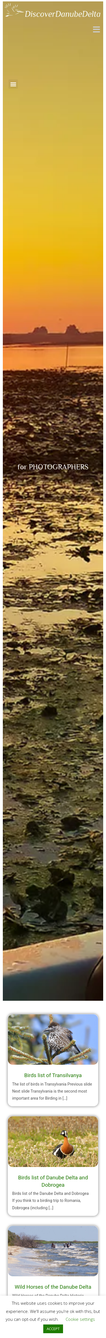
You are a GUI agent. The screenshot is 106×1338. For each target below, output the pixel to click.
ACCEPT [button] (53, 1328)
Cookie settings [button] (80, 1319)
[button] (13, 84)
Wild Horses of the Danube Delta (53, 1287)
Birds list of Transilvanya (53, 1075)
